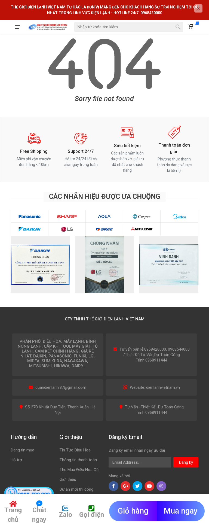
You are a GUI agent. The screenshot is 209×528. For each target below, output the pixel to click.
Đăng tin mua (22, 450)
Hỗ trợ (16, 459)
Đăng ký (186, 462)
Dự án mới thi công (76, 489)
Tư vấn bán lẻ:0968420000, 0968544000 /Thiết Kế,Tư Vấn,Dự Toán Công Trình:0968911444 (154, 355)
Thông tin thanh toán (78, 459)
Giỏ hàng (133, 510)
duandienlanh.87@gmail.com (60, 387)
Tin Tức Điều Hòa (75, 450)
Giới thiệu (68, 479)
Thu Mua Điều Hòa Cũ (79, 469)
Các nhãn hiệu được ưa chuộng (104, 197)
